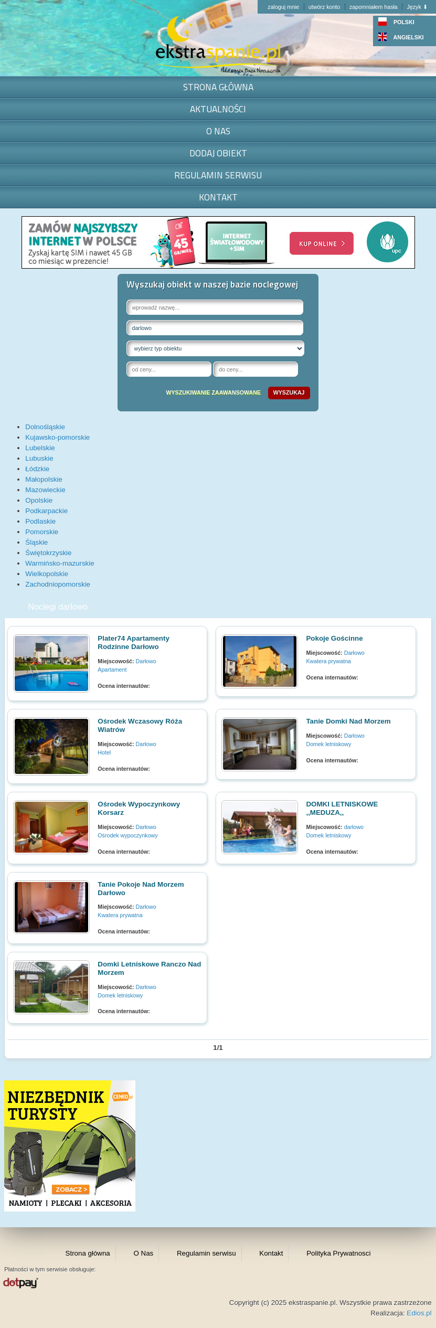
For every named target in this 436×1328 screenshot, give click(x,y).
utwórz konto (324, 7)
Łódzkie (37, 469)
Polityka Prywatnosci (338, 1253)
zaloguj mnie (283, 7)
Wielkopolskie (46, 574)
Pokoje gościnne (334, 638)
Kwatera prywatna (328, 661)
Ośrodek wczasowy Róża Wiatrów (140, 725)
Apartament (112, 669)
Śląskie (36, 542)
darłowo (354, 827)
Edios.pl (419, 1313)
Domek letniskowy (328, 744)
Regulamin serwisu (218, 175)
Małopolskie (43, 479)
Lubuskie (39, 458)
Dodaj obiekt (218, 153)
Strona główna (218, 87)
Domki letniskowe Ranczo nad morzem (149, 968)
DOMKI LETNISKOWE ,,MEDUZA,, (342, 808)
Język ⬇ (417, 7)
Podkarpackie (46, 511)
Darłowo (146, 661)
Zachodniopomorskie (57, 584)
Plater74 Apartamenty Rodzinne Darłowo (133, 642)
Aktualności (218, 109)
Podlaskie (40, 521)
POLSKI (396, 22)
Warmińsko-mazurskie (59, 563)
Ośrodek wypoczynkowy (127, 835)
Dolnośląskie (45, 427)
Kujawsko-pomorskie (57, 437)
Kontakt (218, 197)
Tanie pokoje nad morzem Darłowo (141, 888)
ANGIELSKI (401, 37)
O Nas (218, 131)
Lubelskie (40, 448)
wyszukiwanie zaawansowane (213, 392)
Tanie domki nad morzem (348, 721)
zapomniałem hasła (373, 7)
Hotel (104, 752)
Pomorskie (41, 532)
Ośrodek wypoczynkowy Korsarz (139, 808)
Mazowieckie (45, 490)
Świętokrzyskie (48, 553)
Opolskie (38, 500)
